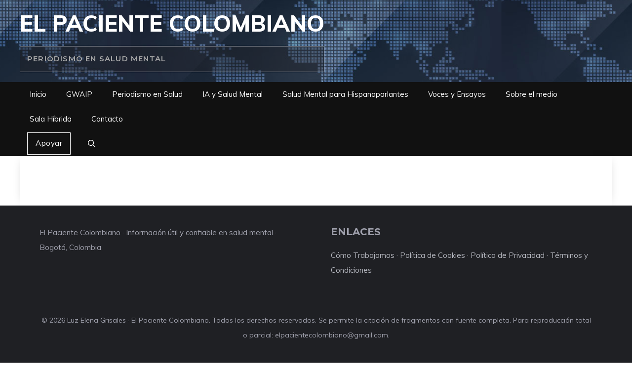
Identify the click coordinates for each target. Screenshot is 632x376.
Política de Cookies (432, 255)
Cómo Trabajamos (363, 255)
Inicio (38, 94)
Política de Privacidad (508, 255)
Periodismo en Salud (147, 94)
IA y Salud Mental (232, 94)
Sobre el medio (531, 94)
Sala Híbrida (51, 119)
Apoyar (49, 143)
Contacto (107, 119)
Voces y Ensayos (457, 94)
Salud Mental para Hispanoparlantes (345, 94)
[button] (91, 143)
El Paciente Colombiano (172, 23)
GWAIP (79, 94)
